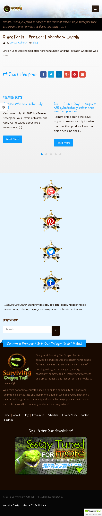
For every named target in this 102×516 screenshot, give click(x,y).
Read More (12, 139)
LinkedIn (59, 74)
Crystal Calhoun (18, 42)
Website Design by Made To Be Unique (24, 505)
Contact (85, 415)
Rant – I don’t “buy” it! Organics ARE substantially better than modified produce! (75, 107)
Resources (38, 415)
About (16, 415)
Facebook (43, 74)
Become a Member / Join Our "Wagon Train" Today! (44, 343)
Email (82, 74)
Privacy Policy (69, 415)
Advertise (53, 415)
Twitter (51, 74)
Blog (35, 42)
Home (6, 415)
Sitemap (8, 419)
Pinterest (75, 74)
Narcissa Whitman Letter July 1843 (22, 106)
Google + (67, 74)
